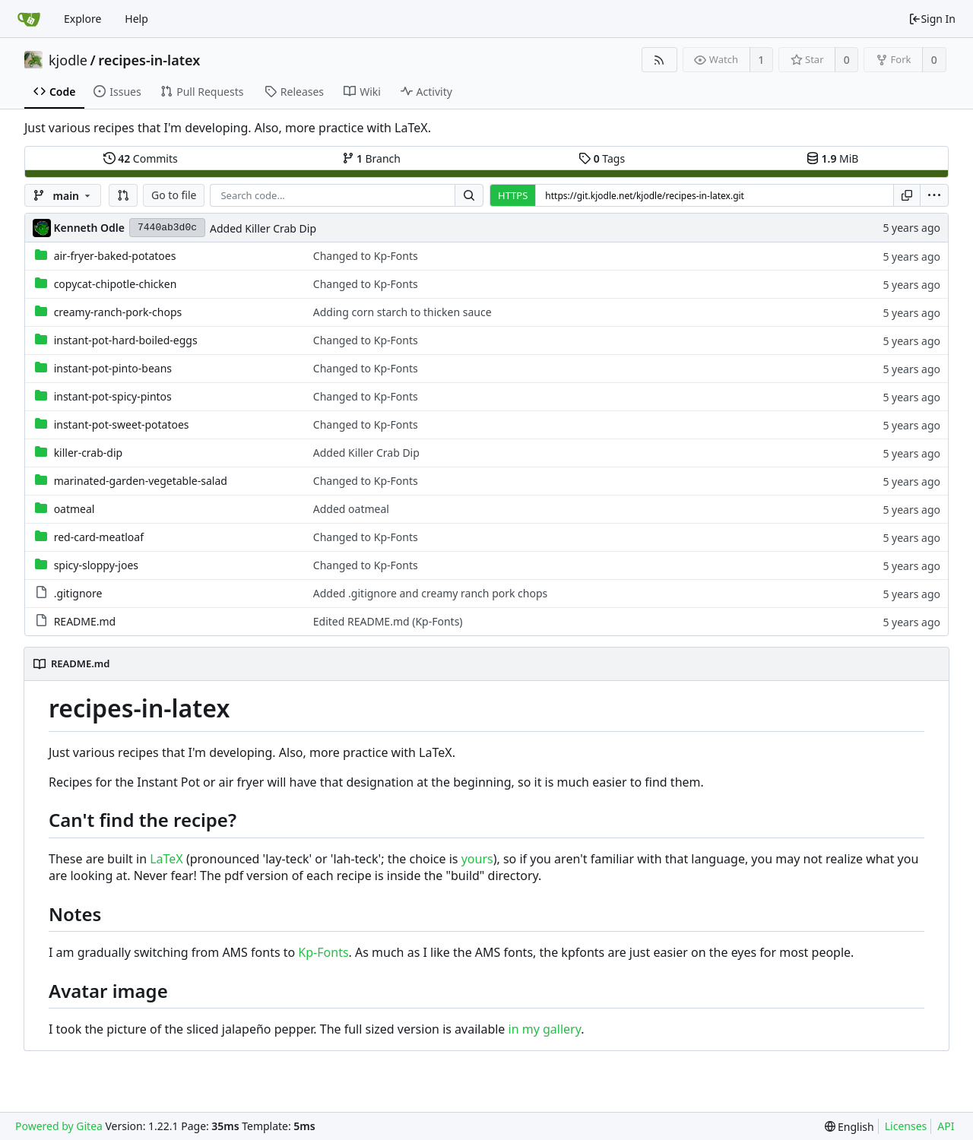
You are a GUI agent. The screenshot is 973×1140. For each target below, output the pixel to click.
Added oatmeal (351, 509)
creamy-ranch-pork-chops (118, 312)
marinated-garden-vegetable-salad (140, 480)
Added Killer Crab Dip (263, 228)
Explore (82, 18)
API (945, 1126)
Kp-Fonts (323, 952)
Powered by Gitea (59, 1126)
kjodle (68, 60)
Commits (140, 158)
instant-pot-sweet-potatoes (121, 424)
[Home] (29, 19)
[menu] (934, 195)
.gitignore (78, 593)
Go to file (173, 195)
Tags (601, 158)
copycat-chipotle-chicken (115, 284)
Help (136, 18)
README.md (85, 621)
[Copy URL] (907, 195)
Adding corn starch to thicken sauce (402, 312)
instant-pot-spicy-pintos (113, 396)
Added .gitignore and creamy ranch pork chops (430, 593)
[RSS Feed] (659, 59)
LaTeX (166, 858)
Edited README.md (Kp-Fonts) (388, 621)
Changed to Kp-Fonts (365, 256)
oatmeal (74, 509)
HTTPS (513, 195)
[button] (123, 195)
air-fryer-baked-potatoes (115, 256)
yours (477, 858)
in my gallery (545, 1029)
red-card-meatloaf (99, 537)
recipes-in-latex (149, 60)
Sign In (932, 18)
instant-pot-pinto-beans (113, 368)
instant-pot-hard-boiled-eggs (126, 340)
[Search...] (469, 195)
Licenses (906, 1126)
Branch (371, 158)
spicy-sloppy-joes (96, 565)
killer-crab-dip (88, 452)
